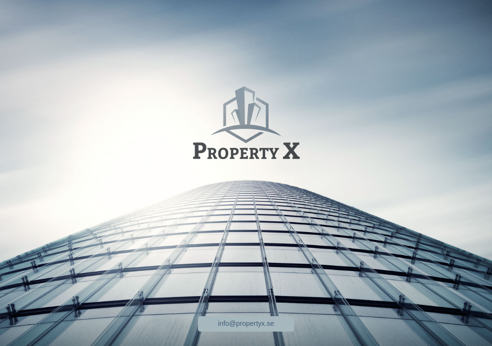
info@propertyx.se (246, 323)
